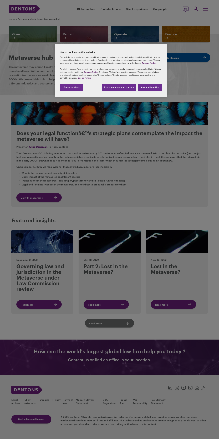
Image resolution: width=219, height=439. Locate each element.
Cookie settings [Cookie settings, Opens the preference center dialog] (71, 87)
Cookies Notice (149, 63)
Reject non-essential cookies (119, 87)
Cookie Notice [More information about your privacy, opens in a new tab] (84, 78)
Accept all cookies (149, 87)
